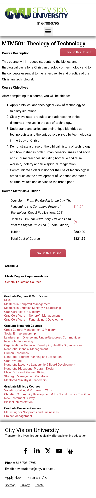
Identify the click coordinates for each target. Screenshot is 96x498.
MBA (7, 300)
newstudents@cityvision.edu (35, 469)
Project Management (18, 416)
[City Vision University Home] (36, 13)
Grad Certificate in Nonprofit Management (32, 315)
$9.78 (77, 222)
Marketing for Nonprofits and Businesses (31, 412)
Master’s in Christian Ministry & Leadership (32, 308)
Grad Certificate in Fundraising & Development (34, 319)
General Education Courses (23, 282)
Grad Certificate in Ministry (22, 312)
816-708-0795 (26, 463)
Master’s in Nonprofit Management (27, 304)
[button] (48, 31)
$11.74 (78, 206)
